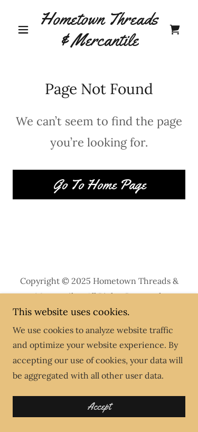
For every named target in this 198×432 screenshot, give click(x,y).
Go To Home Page (99, 185)
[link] (99, 29)
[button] (26, 29)
